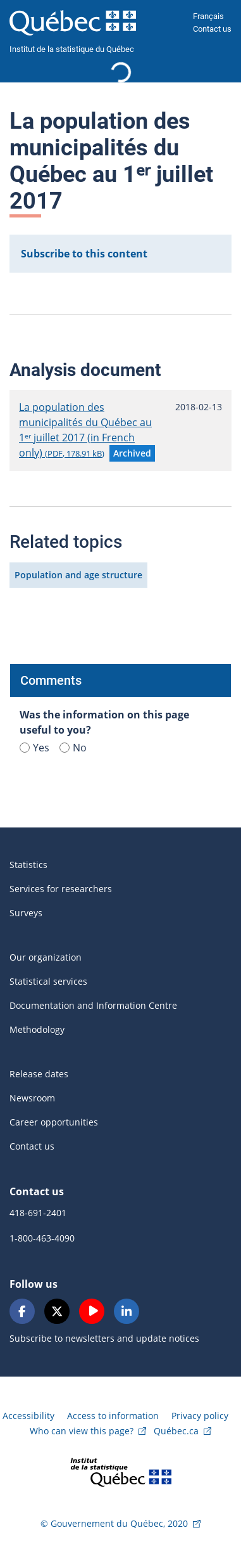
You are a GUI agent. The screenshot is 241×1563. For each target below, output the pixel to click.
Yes (34, 748)
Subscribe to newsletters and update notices (104, 1338)
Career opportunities (53, 1122)
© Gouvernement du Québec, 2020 (114, 1523)
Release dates (38, 1074)
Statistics (28, 865)
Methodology (37, 1029)
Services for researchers (60, 889)
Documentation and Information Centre (93, 1005)
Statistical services (48, 981)
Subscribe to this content (84, 254)
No (73, 748)
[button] (132, 453)
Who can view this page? (81, 1431)
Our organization (45, 957)
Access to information (113, 1416)
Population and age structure (78, 575)
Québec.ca (176, 1431)
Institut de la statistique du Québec (71, 49)
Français (208, 16)
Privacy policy (199, 1416)
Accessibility (28, 1416)
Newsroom (32, 1098)
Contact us (212, 29)
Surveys (25, 913)
